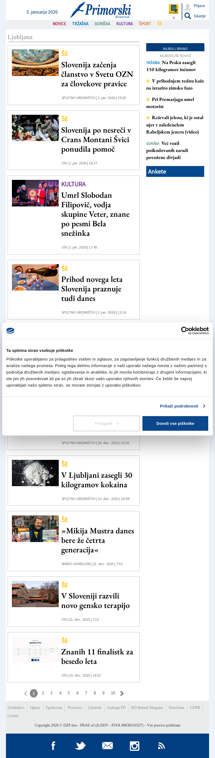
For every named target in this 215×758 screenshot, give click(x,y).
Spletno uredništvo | (79, 97)
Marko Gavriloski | (77, 564)
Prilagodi (107, 423)
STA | (65, 163)
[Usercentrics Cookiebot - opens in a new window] (185, 331)
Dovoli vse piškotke (175, 423)
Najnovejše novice (175, 55)
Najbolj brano (175, 48)
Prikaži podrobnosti (179, 406)
